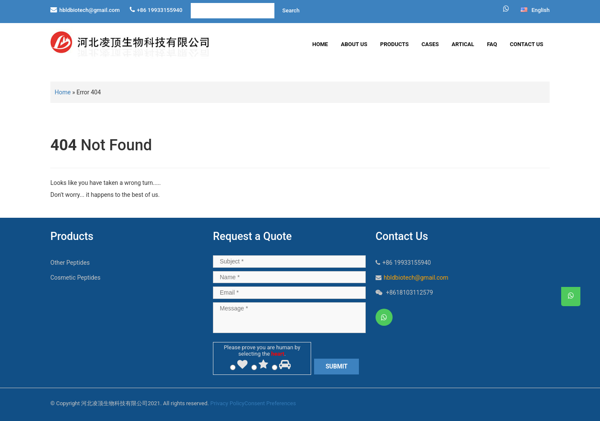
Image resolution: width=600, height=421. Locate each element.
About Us (354, 44)
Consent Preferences (270, 403)
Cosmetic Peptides (75, 277)
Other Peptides (70, 262)
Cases (430, 44)
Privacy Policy (227, 403)
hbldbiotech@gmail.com (89, 10)
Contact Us (526, 44)
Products (394, 44)
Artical (462, 44)
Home (320, 44)
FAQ (492, 44)
